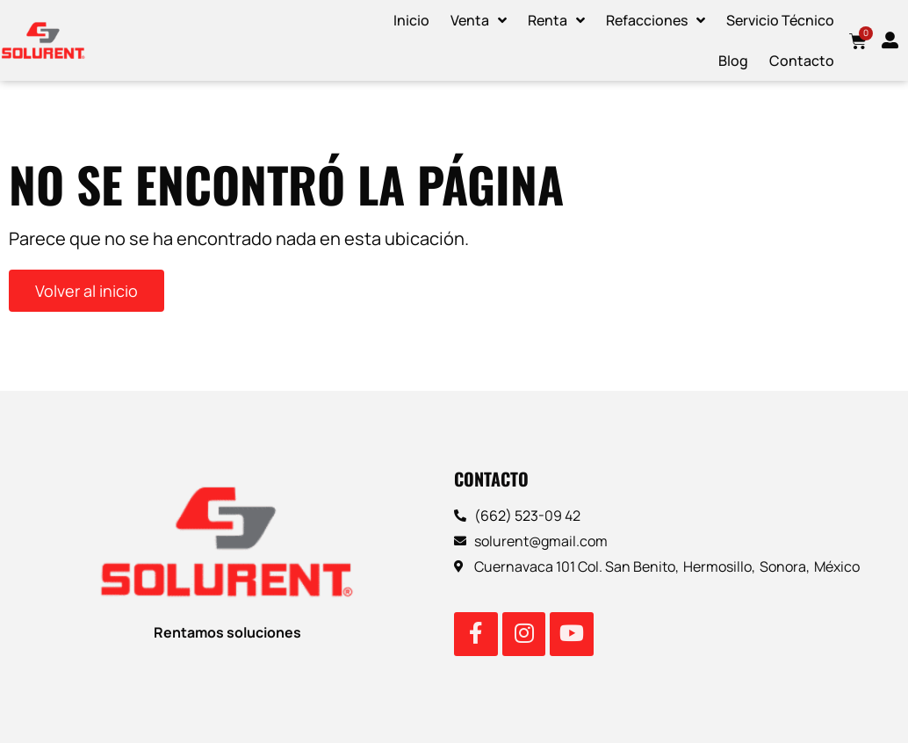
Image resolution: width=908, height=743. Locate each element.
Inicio (411, 20)
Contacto (801, 60)
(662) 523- (509, 515)
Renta (556, 20)
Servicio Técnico (780, 20)
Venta (478, 20)
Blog (733, 60)
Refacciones (655, 20)
